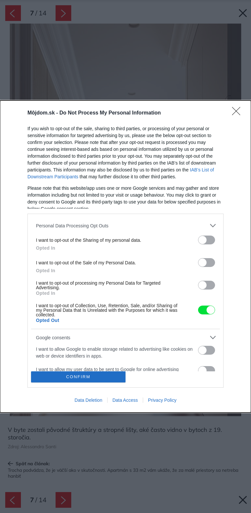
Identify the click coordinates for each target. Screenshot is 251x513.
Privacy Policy (162, 400)
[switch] (206, 240)
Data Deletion (88, 400)
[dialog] (125, 256)
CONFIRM (78, 376)
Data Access (125, 400)
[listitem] (125, 225)
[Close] (238, 113)
